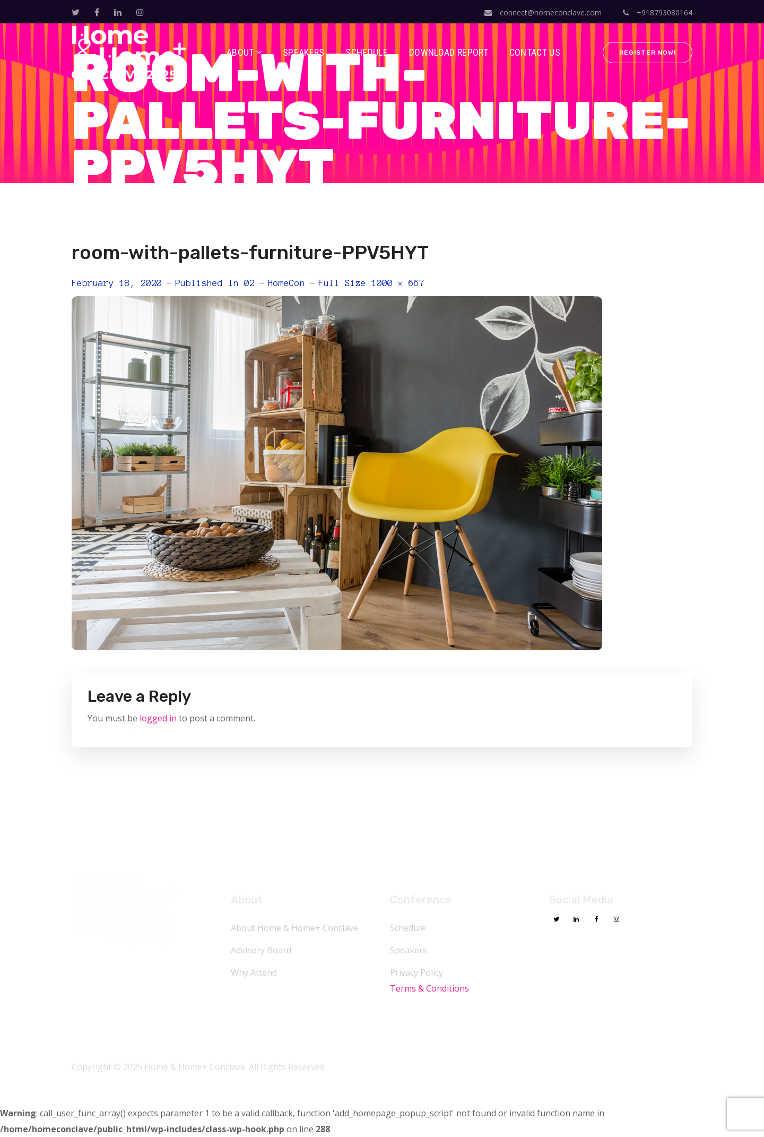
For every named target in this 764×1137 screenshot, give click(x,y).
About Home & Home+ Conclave (294, 928)
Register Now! (647, 52)
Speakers (408, 950)
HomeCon (286, 283)
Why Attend (254, 972)
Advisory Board (261, 950)
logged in (158, 718)
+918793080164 (657, 12)
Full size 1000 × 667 (371, 283)
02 (249, 283)
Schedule (408, 928)
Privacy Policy (416, 972)
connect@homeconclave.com (543, 12)
